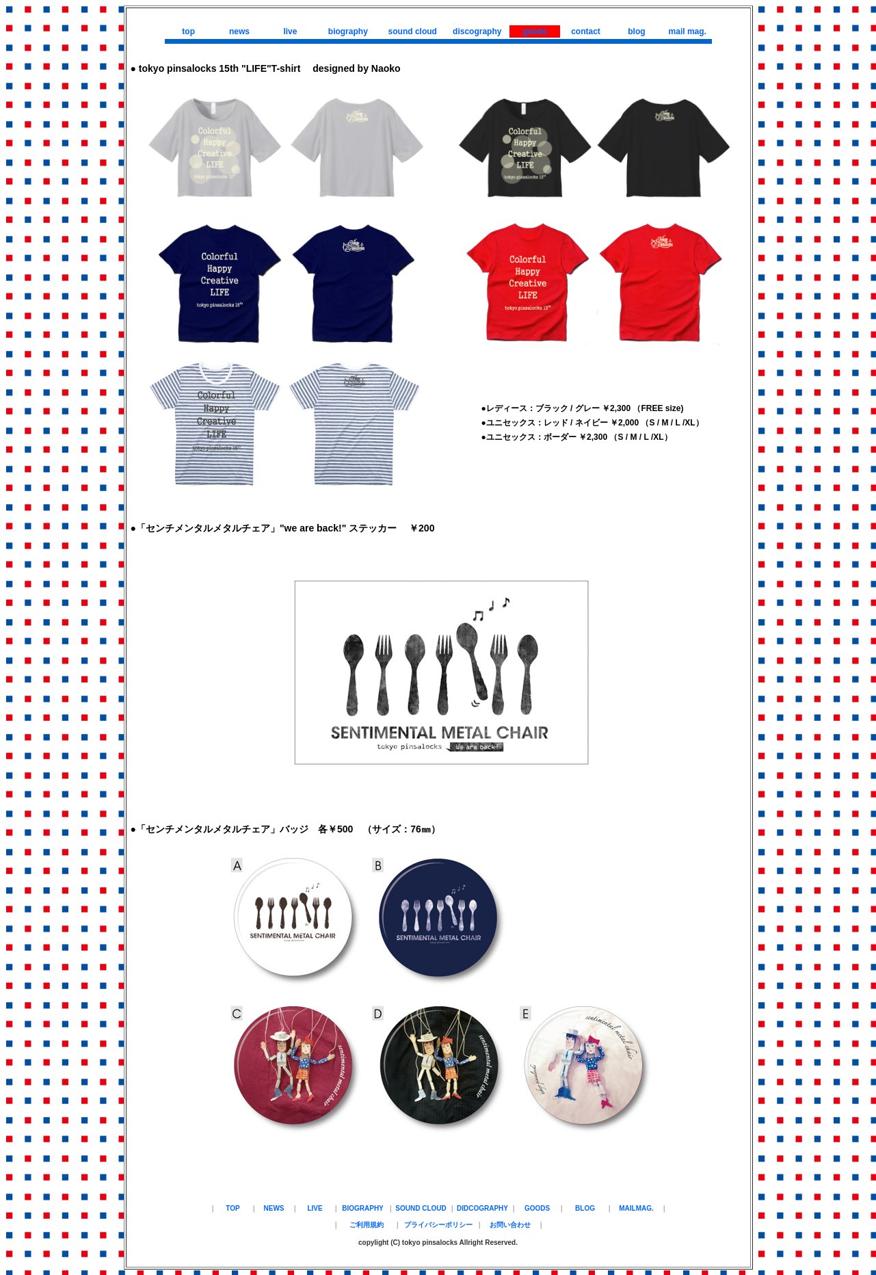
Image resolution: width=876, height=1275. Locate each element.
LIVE (314, 1208)
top (188, 31)
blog (636, 31)
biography (348, 31)
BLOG (585, 1208)
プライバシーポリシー (438, 1224)
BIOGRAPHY (363, 1208)
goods (534, 31)
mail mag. (687, 31)
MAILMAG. (636, 1208)
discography (477, 31)
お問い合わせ (510, 1224)
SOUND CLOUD (420, 1208)
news (239, 31)
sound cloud (412, 31)
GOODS (537, 1208)
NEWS (274, 1208)
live (290, 31)
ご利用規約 (366, 1224)
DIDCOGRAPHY (482, 1208)
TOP (232, 1208)
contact (585, 31)
